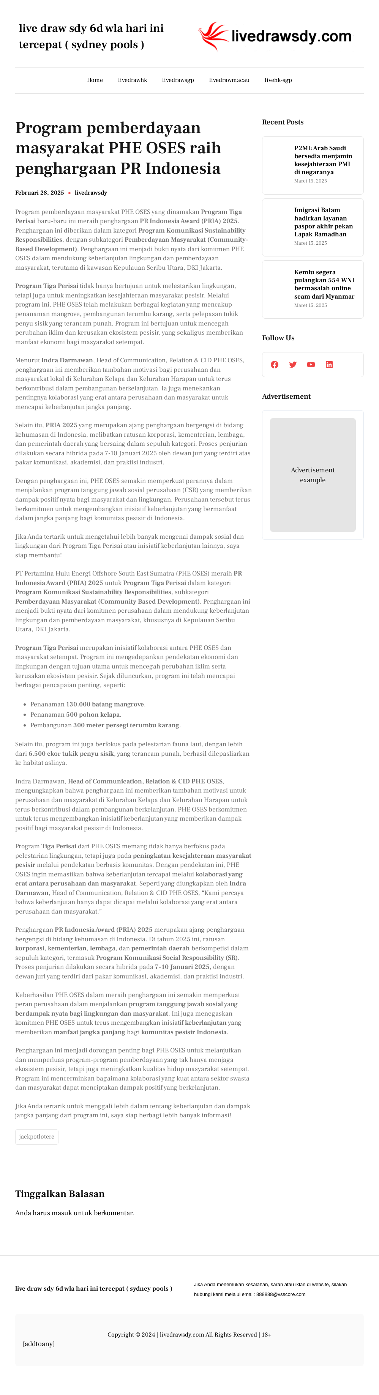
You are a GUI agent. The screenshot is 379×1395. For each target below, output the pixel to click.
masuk (62, 1212)
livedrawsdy (91, 193)
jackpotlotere (36, 1136)
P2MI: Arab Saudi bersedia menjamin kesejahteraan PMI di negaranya (323, 160)
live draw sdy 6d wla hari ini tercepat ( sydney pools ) (93, 1288)
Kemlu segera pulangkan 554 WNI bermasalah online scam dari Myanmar (324, 284)
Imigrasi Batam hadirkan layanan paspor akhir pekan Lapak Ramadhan (323, 222)
